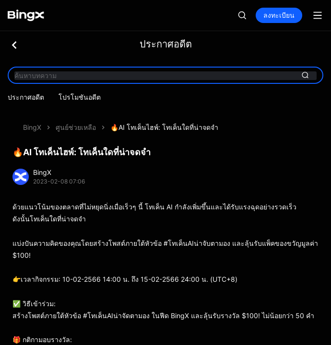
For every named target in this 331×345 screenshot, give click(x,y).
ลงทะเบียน (279, 15)
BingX (32, 114)
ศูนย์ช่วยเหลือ (76, 114)
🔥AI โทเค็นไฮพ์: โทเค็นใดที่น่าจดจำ (164, 114)
